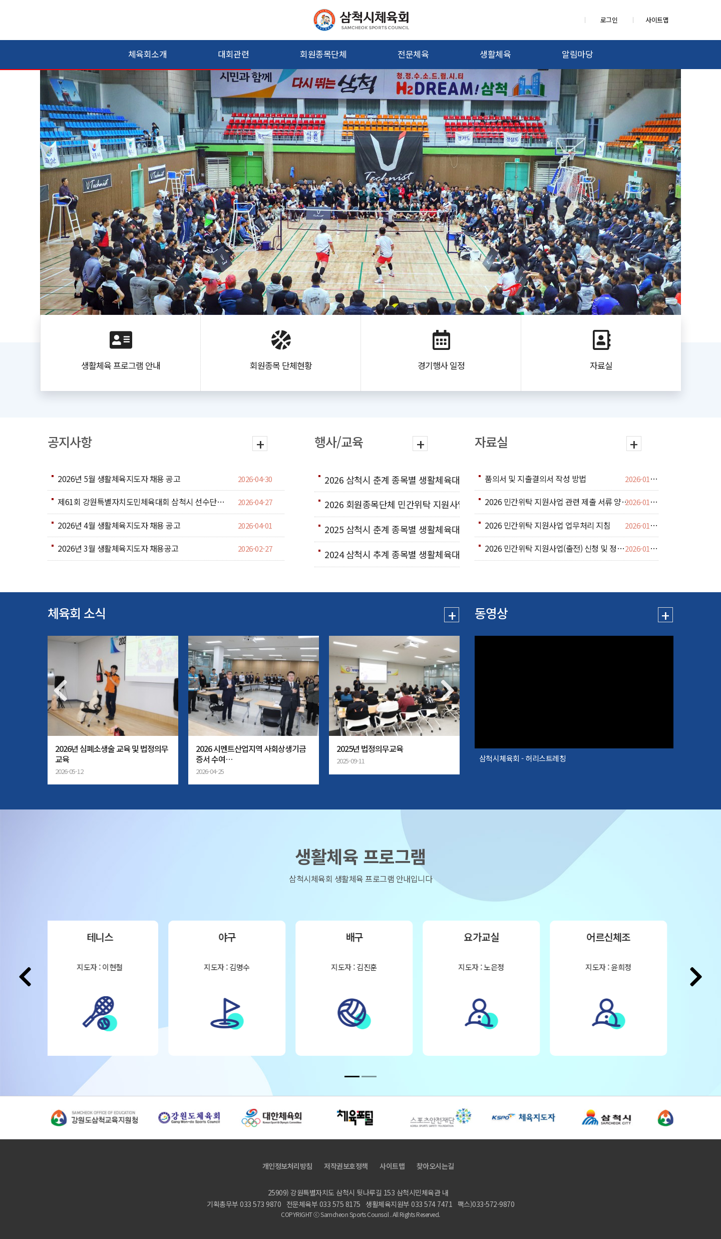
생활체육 (495, 54)
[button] (351, 1076)
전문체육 (413, 54)
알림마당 (577, 54)
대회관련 (233, 54)
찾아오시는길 (435, 1166)
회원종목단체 (323, 54)
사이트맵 (656, 20)
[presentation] (60, 690)
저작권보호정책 (346, 1166)
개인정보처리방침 (287, 1166)
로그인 (609, 20)
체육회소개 (147, 54)
